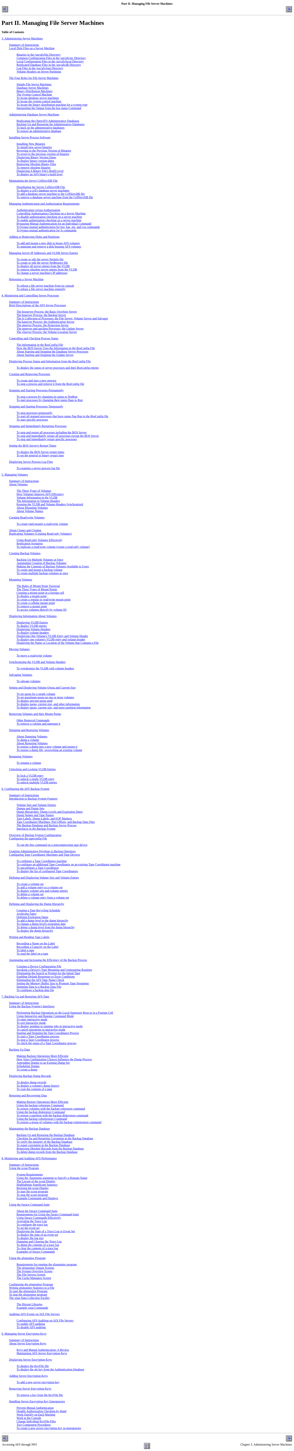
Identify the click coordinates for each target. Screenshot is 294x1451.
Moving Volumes (19, 649)
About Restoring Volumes (32, 743)
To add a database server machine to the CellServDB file (51, 193)
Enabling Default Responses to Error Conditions (46, 976)
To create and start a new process (36, 380)
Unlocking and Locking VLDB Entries (32, 769)
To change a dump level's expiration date (41, 924)
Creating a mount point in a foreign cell (40, 592)
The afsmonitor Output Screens (35, 1267)
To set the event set (28, 1228)
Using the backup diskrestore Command (41, 1112)
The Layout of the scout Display (36, 1181)
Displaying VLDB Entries (32, 622)
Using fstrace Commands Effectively (39, 1217)
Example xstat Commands (32, 1307)
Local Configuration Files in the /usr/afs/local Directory (50, 61)
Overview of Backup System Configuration (35, 835)
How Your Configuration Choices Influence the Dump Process (54, 1059)
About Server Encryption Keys (27, 1343)
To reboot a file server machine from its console (45, 285)
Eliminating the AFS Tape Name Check (40, 980)
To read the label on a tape (32, 953)
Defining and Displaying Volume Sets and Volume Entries (44, 877)
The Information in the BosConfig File (40, 344)
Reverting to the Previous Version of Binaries (44, 150)
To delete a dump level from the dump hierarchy (46, 927)
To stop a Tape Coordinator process (38, 1039)
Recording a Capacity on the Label (37, 946)
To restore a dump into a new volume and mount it (47, 746)
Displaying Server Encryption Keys (30, 1359)
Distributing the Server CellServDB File (41, 187)
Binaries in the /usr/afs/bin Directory (39, 54)
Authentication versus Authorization (38, 210)
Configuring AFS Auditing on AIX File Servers (45, 1320)
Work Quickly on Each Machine (36, 1414)
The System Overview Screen (34, 1271)
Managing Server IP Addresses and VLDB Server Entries (43, 253)
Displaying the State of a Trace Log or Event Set (46, 1231)
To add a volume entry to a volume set (40, 887)
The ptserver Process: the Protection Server (43, 325)
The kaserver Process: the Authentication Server (45, 321)
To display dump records (31, 1082)
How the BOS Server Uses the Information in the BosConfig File (56, 348)
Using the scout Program (24, 1168)
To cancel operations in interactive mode (41, 1029)
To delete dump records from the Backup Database (47, 1152)
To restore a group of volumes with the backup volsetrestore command (59, 1122)
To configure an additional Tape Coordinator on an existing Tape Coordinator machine (68, 864)
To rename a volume (29, 762)
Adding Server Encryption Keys (28, 1375)
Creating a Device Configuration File (39, 966)
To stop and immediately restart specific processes (47, 439)
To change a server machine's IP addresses (42, 273)
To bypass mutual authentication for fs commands (47, 230)
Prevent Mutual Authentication (35, 1407)
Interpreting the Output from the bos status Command (49, 108)
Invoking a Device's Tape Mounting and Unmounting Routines (54, 969)
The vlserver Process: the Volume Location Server (47, 332)
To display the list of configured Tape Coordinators (47, 871)
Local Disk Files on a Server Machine (32, 48)
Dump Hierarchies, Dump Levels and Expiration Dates (50, 811)
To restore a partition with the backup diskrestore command (52, 1115)
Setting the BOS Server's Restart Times (32, 445)
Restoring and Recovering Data (28, 1095)
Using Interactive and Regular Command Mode (45, 1016)
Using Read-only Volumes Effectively (39, 540)
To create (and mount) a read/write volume (42, 523)
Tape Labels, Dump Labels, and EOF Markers (44, 818)
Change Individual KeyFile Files (36, 1421)
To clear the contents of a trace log (37, 1248)
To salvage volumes (28, 681)
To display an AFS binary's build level (39, 174)
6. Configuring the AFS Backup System (25, 788)
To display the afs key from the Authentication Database (50, 1369)
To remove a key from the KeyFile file (40, 1395)
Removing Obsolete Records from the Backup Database (50, 1148)
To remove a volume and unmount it (38, 723)
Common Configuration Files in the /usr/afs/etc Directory (51, 58)
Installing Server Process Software (30, 137)
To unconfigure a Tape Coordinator (38, 867)
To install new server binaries (34, 147)
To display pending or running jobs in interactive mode (50, 1026)
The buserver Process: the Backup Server (41, 315)
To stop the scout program (32, 1194)
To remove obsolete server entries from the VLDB (47, 269)
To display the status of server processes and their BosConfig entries (58, 367)
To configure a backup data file (35, 990)
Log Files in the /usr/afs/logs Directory (40, 68)
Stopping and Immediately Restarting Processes (38, 426)
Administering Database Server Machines (34, 114)
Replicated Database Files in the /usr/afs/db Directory (49, 64)
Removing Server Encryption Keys (30, 1388)
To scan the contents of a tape (34, 1089)
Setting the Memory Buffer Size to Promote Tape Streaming (53, 983)
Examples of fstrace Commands (36, 1251)
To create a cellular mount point (36, 603)
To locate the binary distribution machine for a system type (52, 104)
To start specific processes (32, 419)
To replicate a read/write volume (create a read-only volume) (53, 546)
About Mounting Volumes (32, 507)
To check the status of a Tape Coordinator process (46, 1043)
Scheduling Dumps (28, 1066)
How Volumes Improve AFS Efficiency (40, 494)
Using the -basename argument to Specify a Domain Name (52, 1178)
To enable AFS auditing (31, 1324)
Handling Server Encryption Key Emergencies (37, 1401)
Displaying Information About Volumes (33, 616)
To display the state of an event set (37, 1234)
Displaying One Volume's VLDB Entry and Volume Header (52, 636)
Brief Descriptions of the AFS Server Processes (37, 305)
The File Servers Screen (31, 1274)
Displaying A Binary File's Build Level (40, 171)
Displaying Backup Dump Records (30, 1076)
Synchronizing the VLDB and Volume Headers (37, 662)
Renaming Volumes (21, 756)
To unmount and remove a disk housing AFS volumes (49, 246)
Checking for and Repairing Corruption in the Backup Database (55, 1138)
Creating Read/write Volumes (27, 517)
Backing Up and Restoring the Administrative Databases (51, 124)
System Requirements (30, 1174)
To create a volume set (30, 884)
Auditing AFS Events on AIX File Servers (34, 1314)
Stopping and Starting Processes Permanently (36, 390)
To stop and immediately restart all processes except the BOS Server (58, 435)
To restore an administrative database (39, 131)
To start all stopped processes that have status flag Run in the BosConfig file (62, 416)
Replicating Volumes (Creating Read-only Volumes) (40, 533)
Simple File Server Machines (34, 84)
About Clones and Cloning (25, 530)
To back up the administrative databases (40, 127)
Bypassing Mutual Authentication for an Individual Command (54, 223)
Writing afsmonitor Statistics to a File (31, 1287)
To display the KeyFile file (33, 1366)
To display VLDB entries (32, 625)
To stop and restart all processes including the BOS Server (52, 432)
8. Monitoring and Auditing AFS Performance (29, 1158)
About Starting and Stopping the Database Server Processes (52, 351)
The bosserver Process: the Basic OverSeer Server (47, 311)
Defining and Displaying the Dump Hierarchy (36, 904)
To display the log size (30, 1238)
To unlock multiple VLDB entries (37, 782)
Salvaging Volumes (20, 674)
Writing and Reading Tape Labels (29, 937)
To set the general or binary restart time (40, 455)
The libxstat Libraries (29, 1304)
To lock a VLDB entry (30, 775)
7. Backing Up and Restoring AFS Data (25, 996)
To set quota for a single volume (36, 694)
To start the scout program (32, 1191)
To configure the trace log (32, 1224)
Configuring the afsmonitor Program (31, 1284)
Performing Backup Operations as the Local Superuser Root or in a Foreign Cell (65, 1012)
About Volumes (18, 484)
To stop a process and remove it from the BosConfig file (50, 384)
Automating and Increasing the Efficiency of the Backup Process (48, 960)
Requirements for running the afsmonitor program (47, 1264)
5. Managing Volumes (15, 474)
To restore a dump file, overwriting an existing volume (49, 750)
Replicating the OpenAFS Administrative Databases (48, 120)
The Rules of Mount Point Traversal (38, 586)
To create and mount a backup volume (39, 569)
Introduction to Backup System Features (33, 798)
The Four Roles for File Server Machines (33, 78)
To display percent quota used (34, 700)
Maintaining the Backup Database (29, 1128)
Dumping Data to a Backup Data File (39, 986)
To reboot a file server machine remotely (41, 289)
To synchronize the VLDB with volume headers (45, 668)
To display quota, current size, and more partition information (54, 707)
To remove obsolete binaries (34, 167)
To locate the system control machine (39, 101)
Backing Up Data (19, 1049)
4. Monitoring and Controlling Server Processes (30, 295)
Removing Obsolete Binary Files (36, 164)
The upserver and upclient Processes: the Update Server (50, 328)
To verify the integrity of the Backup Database (44, 1141)
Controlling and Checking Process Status (33, 338)
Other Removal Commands (33, 720)
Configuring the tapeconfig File (28, 838)
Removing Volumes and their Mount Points (35, 714)
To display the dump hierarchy (35, 930)
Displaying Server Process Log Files (31, 461)
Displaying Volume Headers (33, 629)
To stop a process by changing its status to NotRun (47, 396)
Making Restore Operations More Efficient (42, 1101)
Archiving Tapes (26, 913)
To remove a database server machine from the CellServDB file (55, 197)
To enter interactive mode (32, 1019)
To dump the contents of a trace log (38, 1244)
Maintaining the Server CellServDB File (33, 180)
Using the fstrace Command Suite (29, 1204)
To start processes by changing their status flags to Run (50, 400)
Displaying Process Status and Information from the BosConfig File (50, 361)
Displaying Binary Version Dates (36, 157)
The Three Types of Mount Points (37, 589)
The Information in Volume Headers (38, 501)
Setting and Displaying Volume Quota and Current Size (42, 687)
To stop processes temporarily (34, 412)
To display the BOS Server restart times (40, 452)
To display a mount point (32, 596)
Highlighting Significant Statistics (37, 1184)
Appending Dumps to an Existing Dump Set (43, 1062)
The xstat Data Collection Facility (29, 1298)
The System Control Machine (34, 94)
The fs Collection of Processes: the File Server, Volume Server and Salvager (62, 318)
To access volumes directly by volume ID (41, 609)
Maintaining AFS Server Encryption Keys (42, 1353)
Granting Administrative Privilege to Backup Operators (42, 851)
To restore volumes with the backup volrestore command (51, 1108)
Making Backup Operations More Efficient (42, 1056)
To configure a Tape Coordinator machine (42, 861)
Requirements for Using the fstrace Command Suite (48, 1214)
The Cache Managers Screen (34, 1278)
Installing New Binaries (31, 143)
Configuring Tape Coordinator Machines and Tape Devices (44, 854)
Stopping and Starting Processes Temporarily (36, 406)
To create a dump (27, 1069)
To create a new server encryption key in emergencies (49, 1428)
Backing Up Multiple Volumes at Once (40, 559)
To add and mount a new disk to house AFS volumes (48, 243)
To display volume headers (33, 632)
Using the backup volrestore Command (40, 1105)
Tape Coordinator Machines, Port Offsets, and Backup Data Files (56, 822)
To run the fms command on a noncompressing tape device (52, 844)
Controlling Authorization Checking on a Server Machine (51, 213)
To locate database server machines (38, 98)
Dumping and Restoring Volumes (29, 730)
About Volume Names (30, 511)
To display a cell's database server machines (43, 190)
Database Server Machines (33, 87)
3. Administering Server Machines (22, 38)
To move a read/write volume (34, 655)
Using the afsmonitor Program (27, 1258)
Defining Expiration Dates (32, 917)
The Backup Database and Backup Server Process (47, 825)
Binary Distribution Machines (34, 91)
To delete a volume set (30, 894)
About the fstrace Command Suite (37, 1211)
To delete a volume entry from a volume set (43, 897)
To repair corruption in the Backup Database (43, 1145)
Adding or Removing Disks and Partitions (34, 236)
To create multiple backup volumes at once (42, 573)
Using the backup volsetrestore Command (42, 1118)
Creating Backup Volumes (24, 553)
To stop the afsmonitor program (28, 1294)
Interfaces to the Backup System (36, 828)
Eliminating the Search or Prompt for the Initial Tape (48, 973)
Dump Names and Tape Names (35, 815)
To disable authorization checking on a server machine (49, 216)
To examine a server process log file (38, 468)
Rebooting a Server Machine (26, 279)
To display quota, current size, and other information (48, 704)
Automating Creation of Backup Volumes (41, 563)
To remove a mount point (32, 606)
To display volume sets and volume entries (42, 890)
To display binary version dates (35, 160)
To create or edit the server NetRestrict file (42, 262)
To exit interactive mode (31, 1022)
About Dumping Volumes (32, 736)
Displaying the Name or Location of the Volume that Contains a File (58, 642)
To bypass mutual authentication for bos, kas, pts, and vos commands (58, 227)
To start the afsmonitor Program (28, 1291)
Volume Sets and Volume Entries (36, 805)
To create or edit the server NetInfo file (40, 259)
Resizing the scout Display (33, 1188)
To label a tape (25, 950)
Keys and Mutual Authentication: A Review (43, 1349)
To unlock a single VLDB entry (36, 779)
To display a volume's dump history (38, 1085)
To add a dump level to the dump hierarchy (42, 920)
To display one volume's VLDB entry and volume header (51, 639)
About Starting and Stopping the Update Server (45, 355)
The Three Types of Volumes (34, 490)
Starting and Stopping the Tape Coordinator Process (48, 1033)
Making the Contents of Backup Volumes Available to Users (53, 566)
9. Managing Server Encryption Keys (24, 1333)
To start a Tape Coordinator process (38, 1036)
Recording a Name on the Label (36, 943)
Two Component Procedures (34, 1424)
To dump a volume (28, 739)
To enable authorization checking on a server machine (49, 220)
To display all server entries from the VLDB (43, 266)
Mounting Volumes (20, 579)
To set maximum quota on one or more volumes (45, 697)
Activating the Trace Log (32, 1221)
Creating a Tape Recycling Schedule (38, 910)
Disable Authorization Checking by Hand (41, 1411)
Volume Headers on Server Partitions (39, 71)
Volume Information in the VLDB (37, 497)
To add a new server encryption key (38, 1382)
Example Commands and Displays (37, 1198)
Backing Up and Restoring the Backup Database (46, 1135)
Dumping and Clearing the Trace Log (39, 1241)
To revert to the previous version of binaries (43, 154)
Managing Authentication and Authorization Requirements (44, 203)
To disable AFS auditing (31, 1327)
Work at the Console (29, 1418)
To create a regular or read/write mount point (43, 599)
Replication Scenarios (30, 543)
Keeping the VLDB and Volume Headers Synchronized (50, 504)
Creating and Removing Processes (29, 374)
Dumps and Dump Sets (30, 808)
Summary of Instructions (24, 44)
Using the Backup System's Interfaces (32, 1006)
